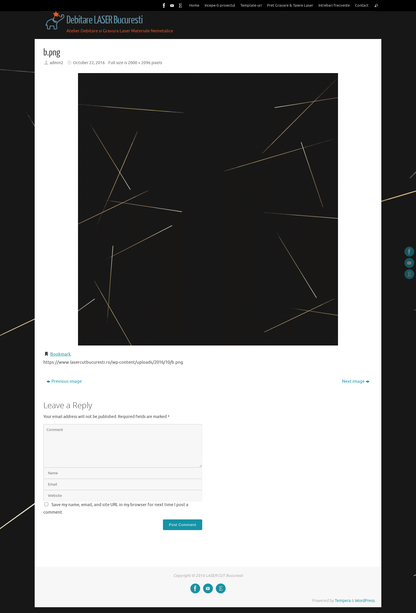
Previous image (64, 381)
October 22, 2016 (89, 62)
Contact (361, 5)
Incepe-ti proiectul (220, 5)
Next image (355, 381)
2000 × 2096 (139, 62)
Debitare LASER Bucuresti (104, 20)
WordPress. (365, 600)
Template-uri (251, 5)
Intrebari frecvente (334, 5)
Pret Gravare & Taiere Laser (290, 5)
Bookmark (60, 354)
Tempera (343, 600)
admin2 (56, 62)
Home (194, 5)
